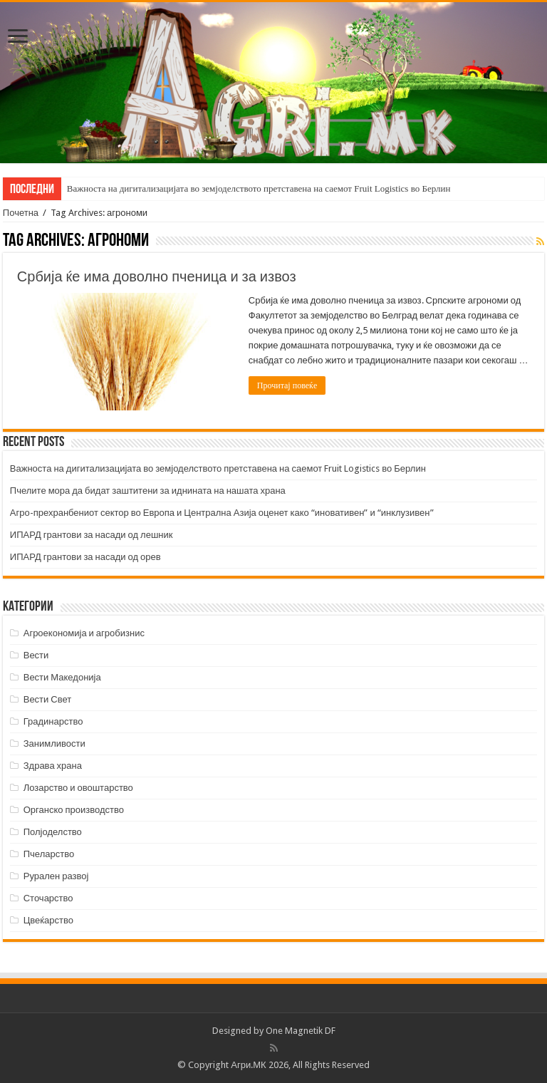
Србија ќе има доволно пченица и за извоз (156, 276)
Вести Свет (48, 699)
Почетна (20, 212)
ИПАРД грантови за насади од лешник (91, 534)
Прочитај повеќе (287, 385)
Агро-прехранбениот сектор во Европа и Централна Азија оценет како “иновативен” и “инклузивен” (222, 512)
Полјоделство (53, 831)
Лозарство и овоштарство (78, 787)
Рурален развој (56, 876)
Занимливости (54, 743)
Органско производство (74, 809)
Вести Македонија (62, 677)
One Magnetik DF (300, 1030)
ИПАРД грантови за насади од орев (85, 556)
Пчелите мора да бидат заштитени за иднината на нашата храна (148, 490)
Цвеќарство (48, 920)
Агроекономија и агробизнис (84, 633)
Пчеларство (49, 854)
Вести (36, 655)
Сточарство (48, 898)
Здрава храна (53, 765)
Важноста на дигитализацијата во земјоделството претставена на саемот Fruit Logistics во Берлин (259, 188)
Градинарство (53, 721)
